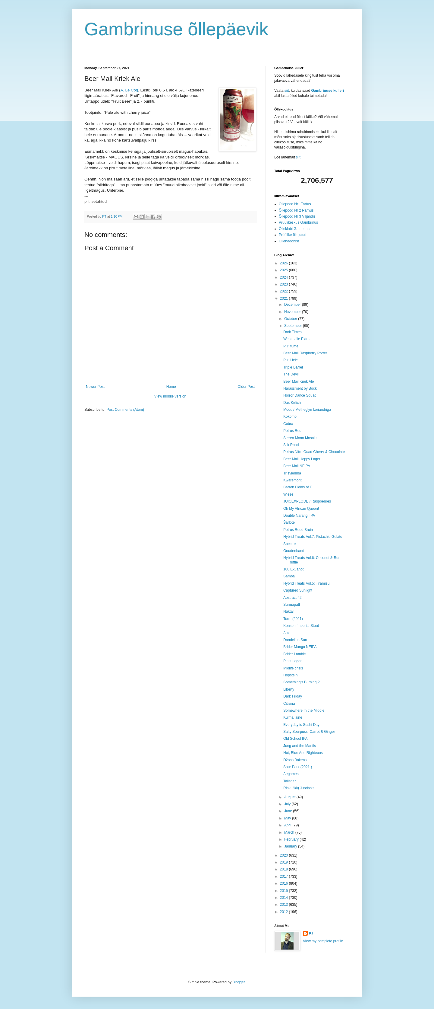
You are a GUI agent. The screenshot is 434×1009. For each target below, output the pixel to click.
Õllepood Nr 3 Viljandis (297, 216)
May (288, 818)
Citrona (289, 703)
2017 (284, 876)
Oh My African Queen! (301, 508)
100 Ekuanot (293, 569)
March (289, 832)
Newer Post (95, 387)
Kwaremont (292, 480)
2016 (284, 883)
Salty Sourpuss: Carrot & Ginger (309, 732)
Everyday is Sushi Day (301, 725)
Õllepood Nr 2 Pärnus (296, 210)
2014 (284, 898)
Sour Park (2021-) (297, 767)
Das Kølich (292, 403)
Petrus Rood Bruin (298, 530)
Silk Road (291, 445)
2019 (284, 862)
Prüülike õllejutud (292, 235)
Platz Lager (292, 661)
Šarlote (289, 522)
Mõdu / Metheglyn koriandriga (307, 409)
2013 (284, 904)
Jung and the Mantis (299, 746)
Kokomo (290, 416)
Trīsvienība (292, 473)
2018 (284, 869)
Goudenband (293, 551)
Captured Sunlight (297, 590)
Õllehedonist (289, 241)
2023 (284, 284)
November (293, 312)
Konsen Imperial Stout (301, 626)
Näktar (288, 611)
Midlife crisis (293, 668)
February (292, 839)
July (288, 804)
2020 (284, 855)
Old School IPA (295, 738)
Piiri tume (290, 346)
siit (287, 90)
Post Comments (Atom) (125, 409)
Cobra (288, 424)
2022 (284, 291)
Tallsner (289, 781)
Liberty (288, 689)
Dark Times (292, 332)
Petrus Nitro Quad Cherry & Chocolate (314, 452)
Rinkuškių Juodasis (298, 788)
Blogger (238, 982)
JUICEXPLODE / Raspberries (307, 501)
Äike (286, 633)
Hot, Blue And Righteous (303, 753)
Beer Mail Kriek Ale (298, 381)
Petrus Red (292, 431)
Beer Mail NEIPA (296, 466)
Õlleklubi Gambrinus (295, 229)
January (291, 846)
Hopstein (290, 675)
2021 (284, 298)
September (293, 326)
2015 (284, 891)
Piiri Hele (290, 360)
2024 (284, 277)
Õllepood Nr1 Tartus (295, 204)
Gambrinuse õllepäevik (176, 29)
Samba (289, 576)
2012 (284, 912)
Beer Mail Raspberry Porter (305, 353)
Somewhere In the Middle (303, 710)
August (290, 797)
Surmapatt (291, 604)
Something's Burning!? (301, 682)
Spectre (289, 544)
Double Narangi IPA (299, 515)
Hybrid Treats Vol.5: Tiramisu (306, 583)
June (288, 811)
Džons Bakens (295, 760)
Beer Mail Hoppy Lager (301, 459)
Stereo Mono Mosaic (299, 438)
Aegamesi (291, 774)
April (288, 825)
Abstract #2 (292, 598)
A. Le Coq (129, 90)
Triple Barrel (293, 367)
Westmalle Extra (296, 339)
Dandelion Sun (295, 640)
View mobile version (170, 396)
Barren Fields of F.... (299, 487)
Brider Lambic (294, 654)
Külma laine (292, 717)
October (291, 319)
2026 (284, 263)
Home (171, 387)
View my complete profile (323, 941)
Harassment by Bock (300, 388)
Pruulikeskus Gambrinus (298, 222)
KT (311, 933)
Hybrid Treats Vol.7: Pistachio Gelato (312, 537)
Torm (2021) (293, 619)
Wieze (288, 494)
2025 (284, 270)
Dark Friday (292, 696)
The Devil (291, 374)
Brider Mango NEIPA (300, 647)
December (293, 304)
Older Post (246, 387)
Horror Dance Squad (299, 395)
